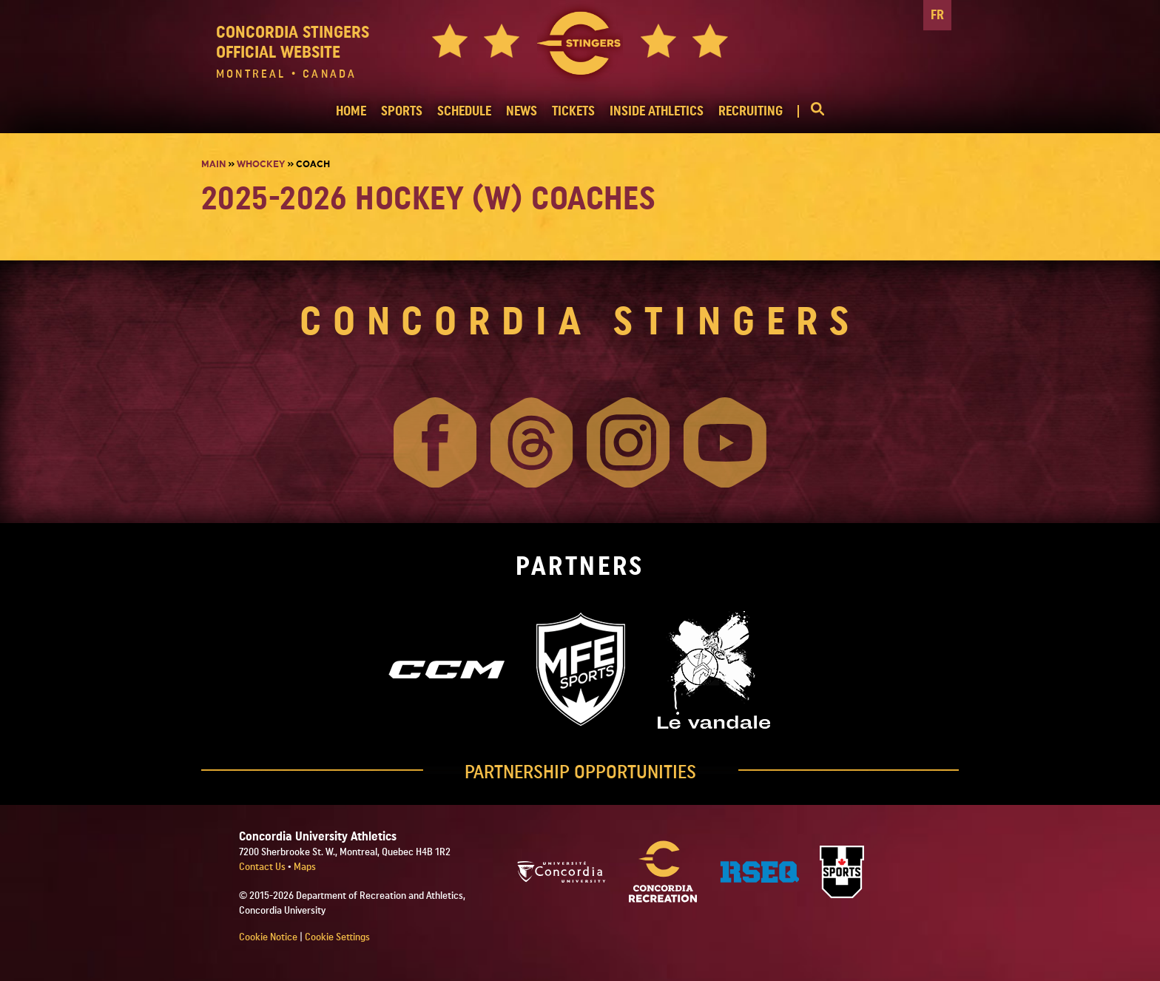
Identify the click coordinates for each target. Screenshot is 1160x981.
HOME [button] (351, 111)
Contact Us (263, 867)
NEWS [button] (521, 111)
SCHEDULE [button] (464, 111)
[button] (811, 111)
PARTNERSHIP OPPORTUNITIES (580, 772)
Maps (305, 867)
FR (937, 15)
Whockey (261, 164)
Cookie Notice (268, 937)
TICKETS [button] (573, 111)
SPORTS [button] (401, 111)
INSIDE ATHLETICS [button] (657, 111)
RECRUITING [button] (750, 111)
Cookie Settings (337, 937)
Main (213, 164)
